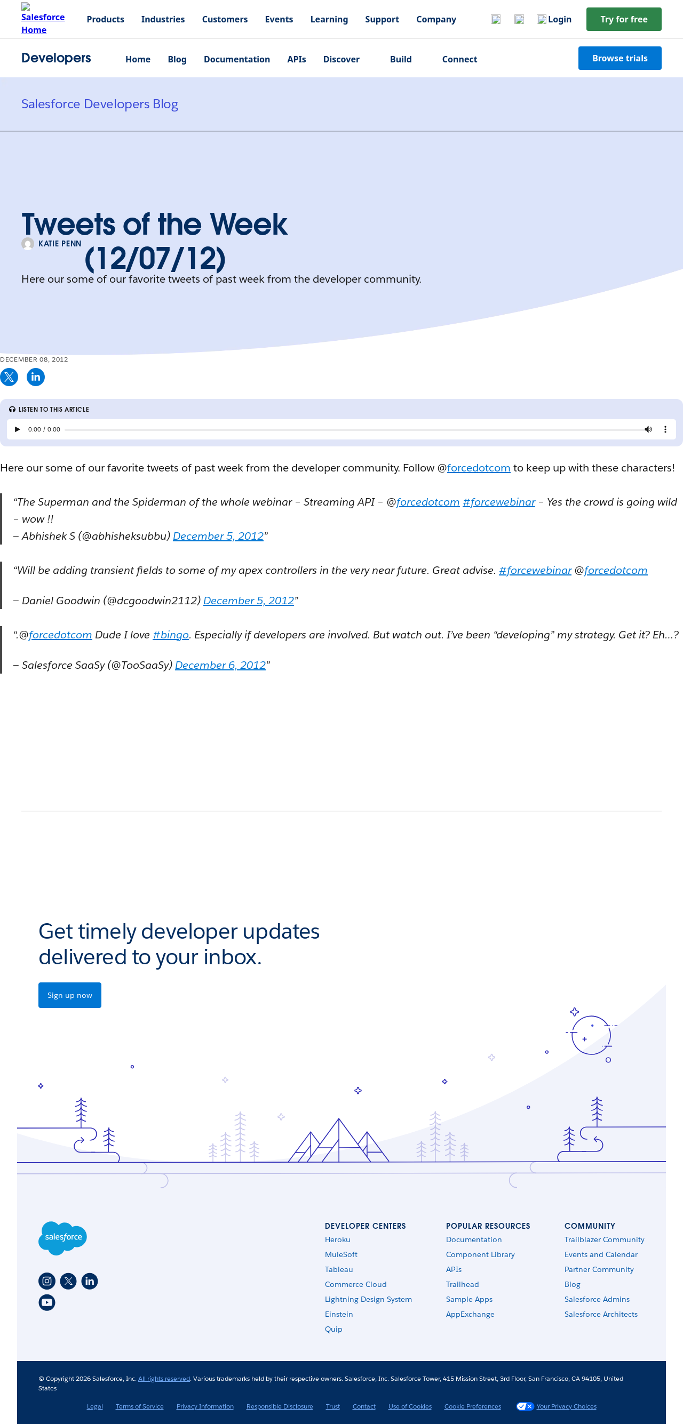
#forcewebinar (499, 502)
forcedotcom (479, 468)
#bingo (171, 635)
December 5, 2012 (218, 536)
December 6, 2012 (220, 665)
